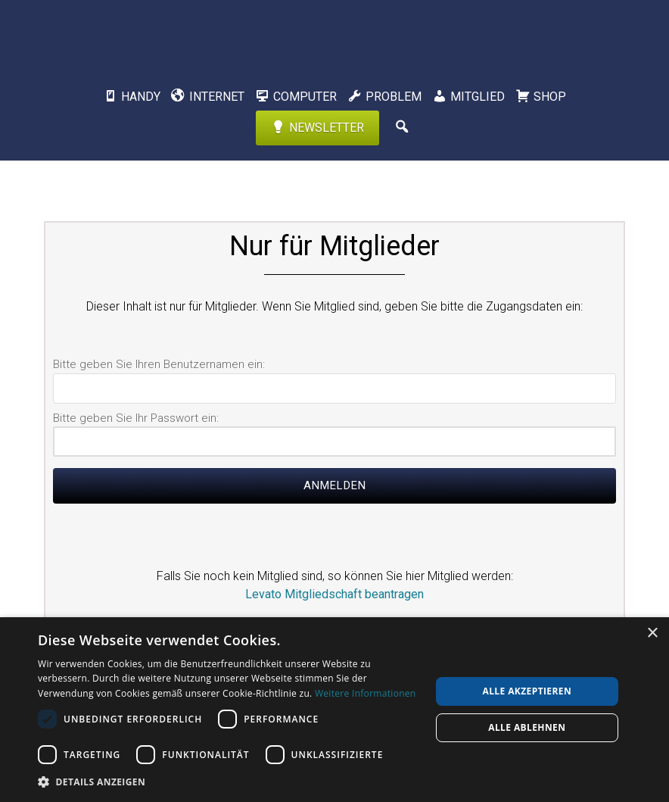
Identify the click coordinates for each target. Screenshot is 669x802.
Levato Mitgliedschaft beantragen (334, 594)
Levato (334, 34)
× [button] (652, 633)
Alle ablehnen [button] (526, 727)
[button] (228, 781)
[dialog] (334, 709)
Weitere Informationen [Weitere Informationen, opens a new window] (365, 693)
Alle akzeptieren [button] (527, 691)
